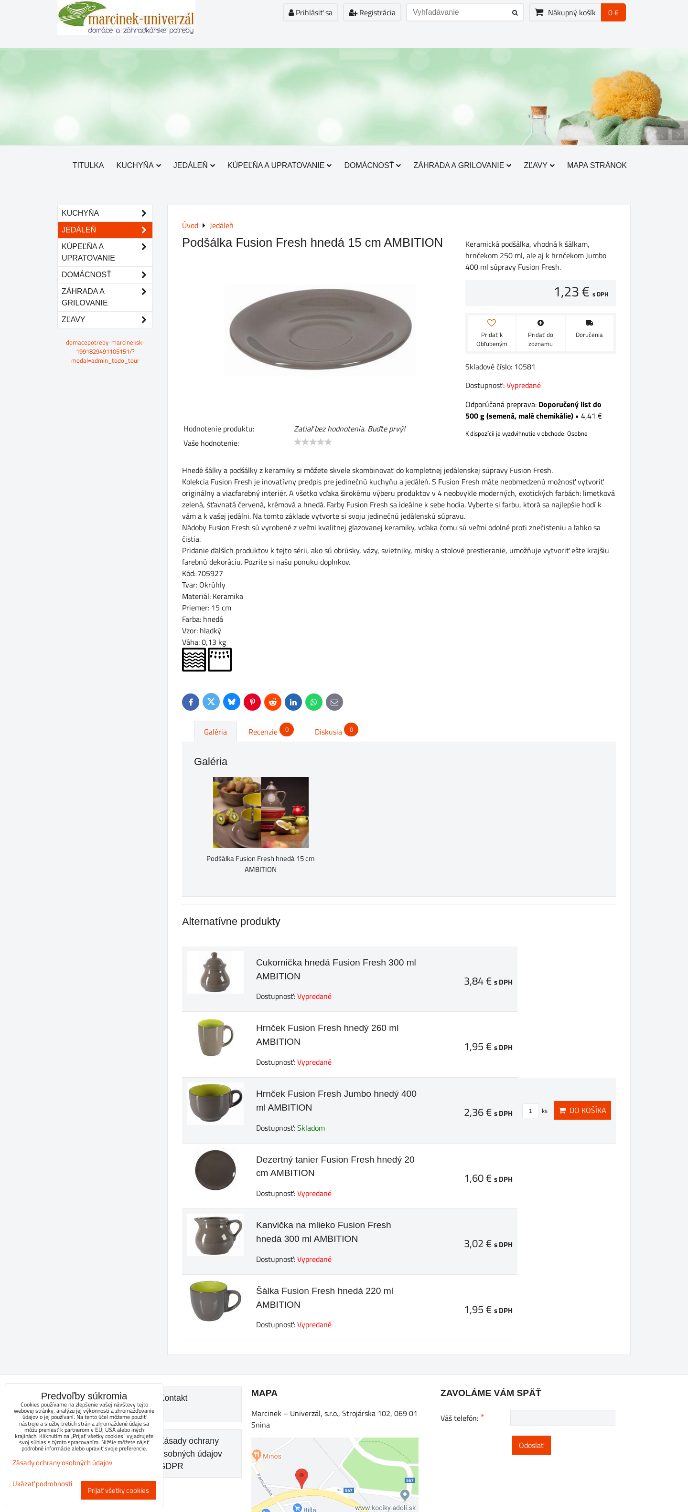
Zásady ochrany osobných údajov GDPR (190, 1453)
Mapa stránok (597, 165)
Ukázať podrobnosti (42, 1484)
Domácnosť (372, 165)
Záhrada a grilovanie (462, 165)
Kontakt (173, 1398)
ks (535, 1110)
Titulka (88, 165)
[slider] (313, 442)
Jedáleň (194, 165)
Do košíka (582, 1110)
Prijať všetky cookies (118, 1490)
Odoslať (531, 1445)
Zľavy (539, 165)
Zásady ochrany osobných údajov (62, 1462)
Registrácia (372, 12)
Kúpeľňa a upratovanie (279, 165)
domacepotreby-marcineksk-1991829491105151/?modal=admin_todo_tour (105, 351)
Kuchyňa (139, 165)
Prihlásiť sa (311, 12)
